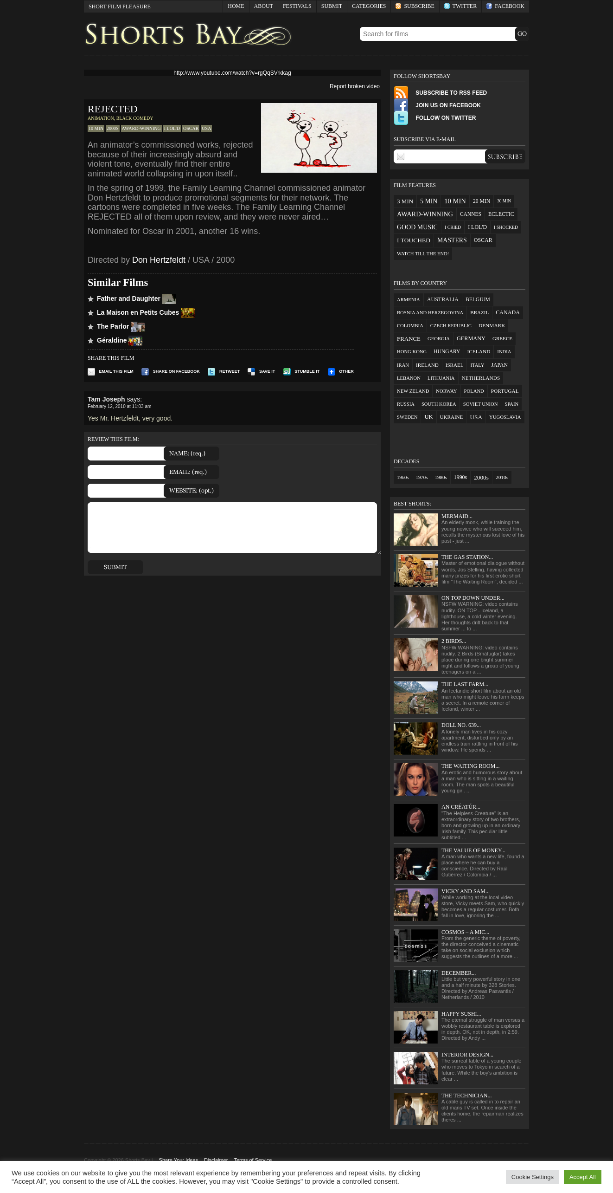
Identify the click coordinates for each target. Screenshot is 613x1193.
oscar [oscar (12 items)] (483, 240)
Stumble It (301, 371)
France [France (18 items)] (409, 338)
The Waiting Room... (470, 766)
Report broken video (355, 86)
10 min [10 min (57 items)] (455, 201)
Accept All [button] (582, 1177)
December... (458, 973)
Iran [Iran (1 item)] (403, 365)
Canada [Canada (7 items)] (508, 312)
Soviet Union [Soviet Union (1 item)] (480, 404)
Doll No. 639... (461, 725)
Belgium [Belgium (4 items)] (478, 300)
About (263, 6)
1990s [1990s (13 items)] (460, 477)
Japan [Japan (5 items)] (500, 365)
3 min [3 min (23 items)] (405, 201)
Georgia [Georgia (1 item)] (439, 338)
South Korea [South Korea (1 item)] (438, 404)
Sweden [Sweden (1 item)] (407, 417)
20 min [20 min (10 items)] (481, 201)
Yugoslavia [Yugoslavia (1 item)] (505, 417)
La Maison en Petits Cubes (146, 312)
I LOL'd (172, 128)
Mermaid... (457, 516)
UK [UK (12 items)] (428, 417)
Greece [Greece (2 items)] (502, 338)
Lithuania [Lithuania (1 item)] (441, 378)
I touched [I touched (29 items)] (413, 240)
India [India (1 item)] (504, 351)
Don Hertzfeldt (158, 260)
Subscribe (415, 6)
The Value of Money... (473, 850)
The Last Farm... (464, 684)
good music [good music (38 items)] (417, 227)
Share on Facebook (170, 371)
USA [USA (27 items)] (476, 417)
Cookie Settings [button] (532, 1177)
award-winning (141, 128)
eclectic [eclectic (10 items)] (501, 214)
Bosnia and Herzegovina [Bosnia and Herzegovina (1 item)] (430, 312)
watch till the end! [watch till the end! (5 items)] (423, 253)
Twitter (460, 6)
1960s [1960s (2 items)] (403, 477)
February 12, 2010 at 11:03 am (119, 406)
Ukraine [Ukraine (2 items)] (451, 417)
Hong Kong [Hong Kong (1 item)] (412, 351)
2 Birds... (453, 641)
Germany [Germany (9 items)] (471, 338)
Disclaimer (216, 1160)
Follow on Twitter (435, 118)
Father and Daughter (136, 298)
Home (236, 6)
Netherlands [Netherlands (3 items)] (481, 378)
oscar (190, 128)
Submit (331, 6)
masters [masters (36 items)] (452, 240)
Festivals (297, 6)
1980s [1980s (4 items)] (440, 477)
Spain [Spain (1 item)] (511, 404)
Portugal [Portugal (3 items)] (505, 391)
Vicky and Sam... (465, 891)
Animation (101, 118)
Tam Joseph (106, 399)
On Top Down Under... (472, 598)
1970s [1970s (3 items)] (421, 477)
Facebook (505, 6)
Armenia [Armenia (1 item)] (408, 299)
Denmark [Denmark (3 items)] (492, 325)
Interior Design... (467, 1054)
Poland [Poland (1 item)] (474, 391)
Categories (366, 8)
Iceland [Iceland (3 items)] (479, 351)
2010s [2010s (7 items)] (502, 477)
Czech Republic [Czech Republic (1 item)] (451, 325)
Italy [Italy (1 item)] (477, 365)
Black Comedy (134, 118)
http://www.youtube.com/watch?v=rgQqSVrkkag (232, 73)
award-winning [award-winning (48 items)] (425, 214)
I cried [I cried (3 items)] (453, 227)
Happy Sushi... (461, 1014)
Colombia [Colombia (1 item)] (410, 325)
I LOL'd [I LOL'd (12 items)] (477, 227)
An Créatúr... (460, 807)
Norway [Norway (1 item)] (446, 391)
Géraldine (119, 340)
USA (206, 128)
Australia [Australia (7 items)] (443, 299)
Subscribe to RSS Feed (440, 93)
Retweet (224, 371)
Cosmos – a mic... (465, 932)
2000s (113, 128)
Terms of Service (253, 1160)
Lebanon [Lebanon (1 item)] (409, 378)
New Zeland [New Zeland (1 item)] (413, 391)
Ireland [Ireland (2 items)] (427, 365)
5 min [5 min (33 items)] (428, 201)
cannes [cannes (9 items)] (470, 214)
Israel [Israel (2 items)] (455, 365)
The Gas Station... (467, 557)
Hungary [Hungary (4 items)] (447, 352)
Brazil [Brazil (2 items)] (479, 312)
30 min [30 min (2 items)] (504, 201)
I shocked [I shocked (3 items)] (506, 227)
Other (341, 371)
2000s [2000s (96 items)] (481, 477)
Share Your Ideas (178, 1160)
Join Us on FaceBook (437, 105)
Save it (261, 371)
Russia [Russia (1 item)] (406, 404)
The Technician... (466, 1095)
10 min (96, 128)
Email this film (111, 371)
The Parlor (121, 326)
